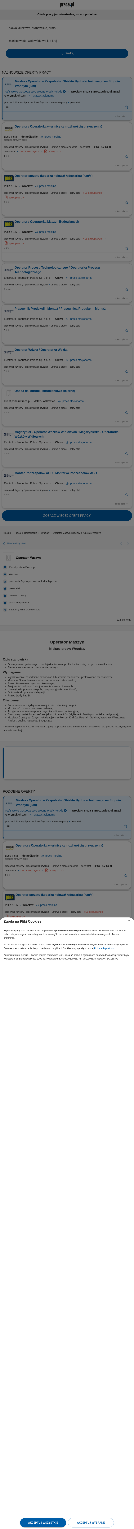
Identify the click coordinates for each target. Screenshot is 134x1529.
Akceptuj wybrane (91, 1522)
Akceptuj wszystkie (43, 1522)
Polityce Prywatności (104, 948)
